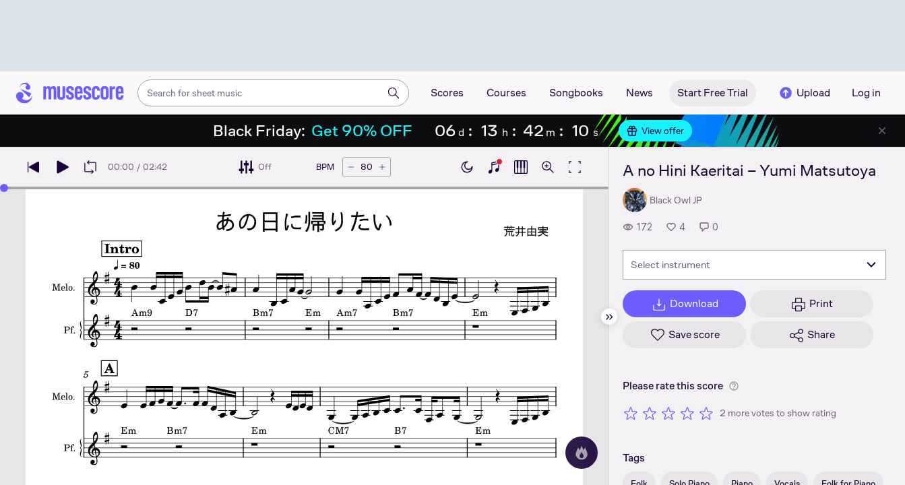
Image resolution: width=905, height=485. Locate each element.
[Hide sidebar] (609, 317)
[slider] (4, 188)
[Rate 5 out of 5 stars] (706, 413)
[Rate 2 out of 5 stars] (650, 413)
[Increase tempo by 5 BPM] (382, 167)
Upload (804, 93)
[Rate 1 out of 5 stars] (631, 413)
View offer (655, 130)
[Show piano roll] (520, 167)
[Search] (393, 93)
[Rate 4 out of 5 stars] (687, 413)
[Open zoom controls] (547, 167)
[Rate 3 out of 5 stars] (668, 413)
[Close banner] (882, 131)
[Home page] (70, 93)
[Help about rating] (734, 386)
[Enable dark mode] (467, 167)
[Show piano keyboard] (493, 167)
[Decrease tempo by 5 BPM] (351, 167)
